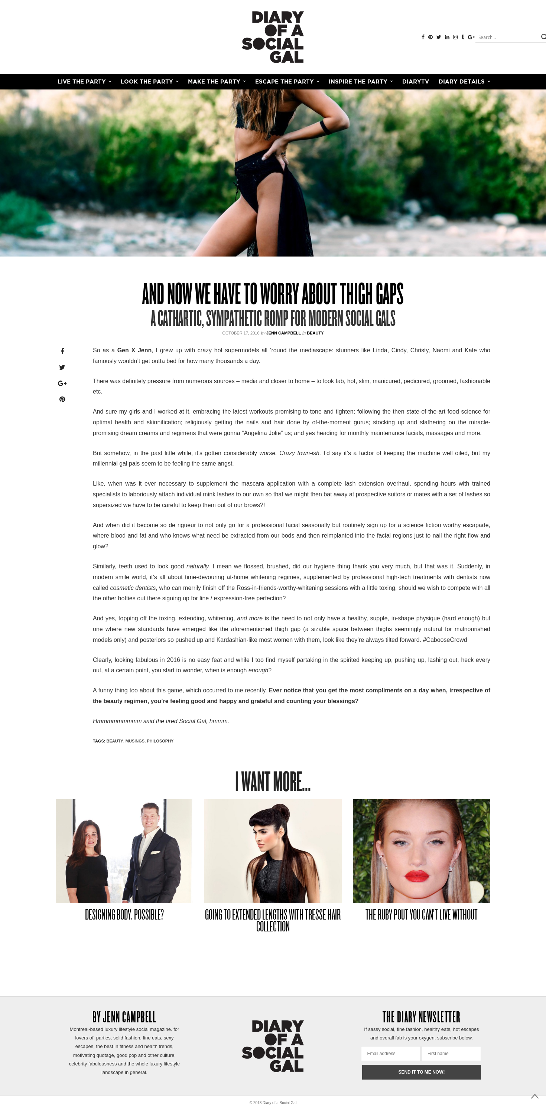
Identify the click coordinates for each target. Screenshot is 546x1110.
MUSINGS (135, 741)
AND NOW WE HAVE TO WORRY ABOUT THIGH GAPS (273, 296)
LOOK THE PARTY (147, 81)
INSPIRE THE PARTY (358, 81)
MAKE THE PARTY (214, 81)
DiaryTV (415, 81)
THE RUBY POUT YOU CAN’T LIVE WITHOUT (421, 916)
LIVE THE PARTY (82, 81)
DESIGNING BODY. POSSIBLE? (124, 916)
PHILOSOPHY (160, 741)
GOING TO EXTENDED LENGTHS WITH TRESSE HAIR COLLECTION (273, 922)
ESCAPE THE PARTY (284, 81)
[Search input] (507, 37)
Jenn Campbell (283, 333)
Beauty (315, 333)
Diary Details (462, 81)
